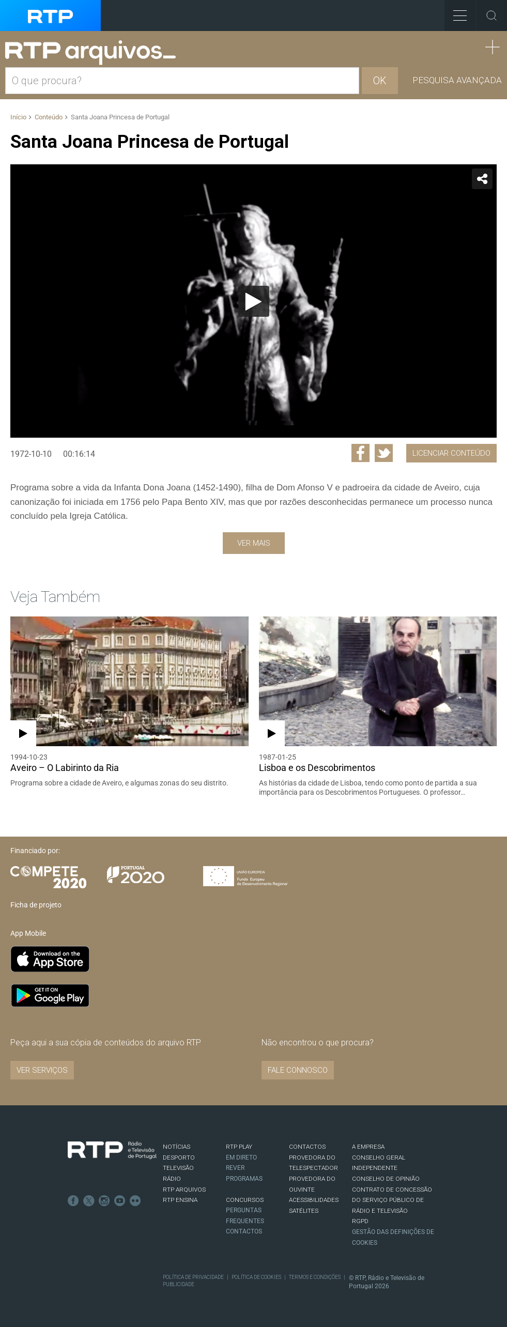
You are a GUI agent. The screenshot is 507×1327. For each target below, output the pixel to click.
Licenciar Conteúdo (451, 453)
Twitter (89, 1201)
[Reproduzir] (253, 301)
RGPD (360, 1221)
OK (380, 80)
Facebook (73, 1201)
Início (18, 117)
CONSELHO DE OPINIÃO (386, 1178)
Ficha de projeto (36, 905)
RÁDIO (172, 1178)
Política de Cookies (256, 1277)
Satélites (303, 1210)
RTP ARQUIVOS (184, 1189)
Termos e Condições (315, 1277)
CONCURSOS (245, 1199)
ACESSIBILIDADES (314, 1199)
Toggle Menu (455, 12)
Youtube (120, 1201)
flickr (135, 1201)
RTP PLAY (239, 1146)
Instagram (104, 1201)
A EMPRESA (368, 1146)
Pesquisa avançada (457, 80)
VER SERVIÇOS (42, 1070)
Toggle (491, 15)
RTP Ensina (180, 1199)
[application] (253, 301)
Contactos (244, 1231)
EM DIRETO (241, 1157)
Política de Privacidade (193, 1277)
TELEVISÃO (178, 1167)
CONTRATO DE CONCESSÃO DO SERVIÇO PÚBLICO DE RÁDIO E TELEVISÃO (392, 1200)
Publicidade (178, 1284)
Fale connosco (298, 1070)
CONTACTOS (307, 1146)
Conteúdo (49, 117)
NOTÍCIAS (176, 1146)
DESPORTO (179, 1157)
